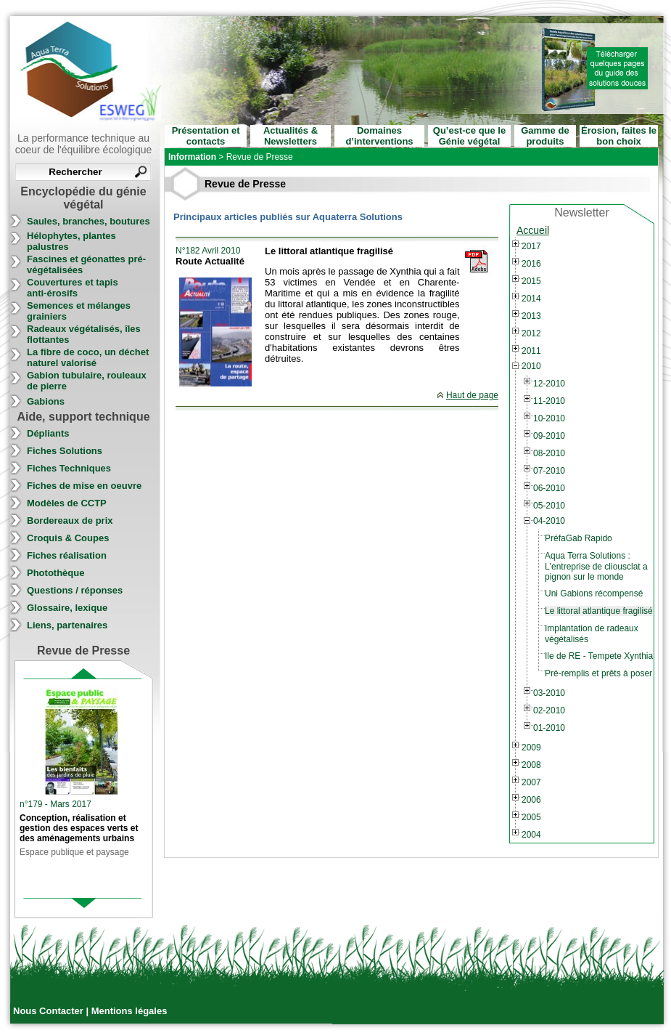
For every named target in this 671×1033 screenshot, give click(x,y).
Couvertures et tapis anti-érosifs (72, 288)
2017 (531, 246)
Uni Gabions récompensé (594, 593)
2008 (531, 765)
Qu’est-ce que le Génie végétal (469, 136)
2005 (531, 817)
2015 (531, 281)
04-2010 (549, 521)
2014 (531, 298)
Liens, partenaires (67, 625)
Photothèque (55, 572)
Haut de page (472, 395)
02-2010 (549, 710)
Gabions (46, 401)
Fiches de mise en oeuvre (84, 485)
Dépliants (48, 433)
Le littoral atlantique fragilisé (599, 611)
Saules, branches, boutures (88, 221)
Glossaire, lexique (67, 607)
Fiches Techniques (69, 468)
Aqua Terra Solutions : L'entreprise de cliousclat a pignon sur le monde (596, 566)
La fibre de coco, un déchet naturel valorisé (88, 357)
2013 (531, 316)
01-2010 (549, 728)
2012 (531, 333)
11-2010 (549, 401)
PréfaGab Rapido (578, 538)
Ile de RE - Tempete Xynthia (599, 656)
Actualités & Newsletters (290, 136)
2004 (531, 835)
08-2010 (549, 453)
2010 (531, 366)
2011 (531, 351)
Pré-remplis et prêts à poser (598, 673)
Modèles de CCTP (67, 503)
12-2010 (549, 383)
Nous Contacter (49, 1010)
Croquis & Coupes (68, 537)
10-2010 (549, 418)
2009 (531, 747)
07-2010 (549, 471)
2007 (531, 782)
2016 (531, 264)
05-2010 (549, 506)
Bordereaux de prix (70, 520)
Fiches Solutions (64, 450)
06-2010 (549, 488)
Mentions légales (129, 1010)
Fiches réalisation (67, 555)
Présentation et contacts (206, 136)
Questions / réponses (75, 590)
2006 (531, 800)
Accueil (532, 230)
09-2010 (549, 436)
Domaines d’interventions (379, 136)
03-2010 (549, 693)
